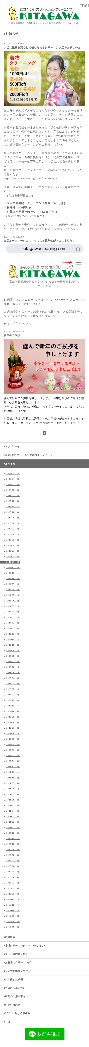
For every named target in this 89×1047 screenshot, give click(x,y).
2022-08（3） (13, 722)
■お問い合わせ (11, 1005)
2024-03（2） (13, 617)
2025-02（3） (13, 556)
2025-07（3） (13, 529)
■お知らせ (9, 463)
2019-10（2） (13, 910)
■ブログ (8, 1022)
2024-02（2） (13, 623)
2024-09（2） (13, 584)
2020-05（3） (13, 872)
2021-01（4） (13, 827)
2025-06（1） (13, 534)
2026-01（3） (13, 495)
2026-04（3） (13, 479)
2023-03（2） (13, 683)
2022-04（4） (13, 744)
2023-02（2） (13, 689)
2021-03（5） (13, 816)
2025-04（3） (13, 545)
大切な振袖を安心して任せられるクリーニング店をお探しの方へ (43, 47)
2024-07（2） (13, 595)
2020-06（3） (13, 866)
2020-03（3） (13, 883)
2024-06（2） (13, 600)
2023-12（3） (13, 634)
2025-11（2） (13, 506)
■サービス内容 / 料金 (15, 954)
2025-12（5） (13, 501)
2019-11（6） (13, 905)
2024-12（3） (13, 567)
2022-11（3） (13, 706)
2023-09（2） (13, 650)
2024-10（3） (13, 578)
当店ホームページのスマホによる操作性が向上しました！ (39, 240)
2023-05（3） (13, 672)
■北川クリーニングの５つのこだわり (24, 945)
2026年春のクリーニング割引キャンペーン (28, 455)
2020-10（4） (13, 844)
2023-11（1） (13, 639)
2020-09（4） (13, 849)
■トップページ (11, 446)
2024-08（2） (13, 589)
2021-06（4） (13, 800)
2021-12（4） (13, 766)
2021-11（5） (13, 772)
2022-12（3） (13, 700)
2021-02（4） (13, 822)
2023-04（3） (13, 678)
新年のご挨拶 (12, 335)
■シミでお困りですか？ (17, 971)
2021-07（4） (13, 794)
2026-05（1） (13, 473)
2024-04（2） (13, 612)
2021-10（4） (13, 777)
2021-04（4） (13, 811)
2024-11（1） (13, 573)
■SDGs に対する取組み (16, 1013)
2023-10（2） (13, 645)
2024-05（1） (13, 606)
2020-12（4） (13, 833)
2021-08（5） (13, 789)
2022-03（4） (13, 750)
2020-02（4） (13, 888)
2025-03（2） (13, 551)
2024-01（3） (13, 628)
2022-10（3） (13, 711)
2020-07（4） (13, 860)
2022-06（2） (13, 733)
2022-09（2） (13, 717)
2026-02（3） (13, 490)
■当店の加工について (15, 988)
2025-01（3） (13, 562)
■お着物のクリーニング (17, 962)
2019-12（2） (13, 899)
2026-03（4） (13, 484)
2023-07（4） (13, 661)
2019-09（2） (13, 916)
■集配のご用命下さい (15, 996)
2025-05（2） (13, 540)
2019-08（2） (13, 921)
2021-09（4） (13, 783)
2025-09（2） (13, 517)
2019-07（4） (13, 927)
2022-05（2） (13, 739)
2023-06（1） (13, 667)
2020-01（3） (13, 894)
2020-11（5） (13, 838)
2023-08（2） (13, 656)
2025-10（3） (13, 512)
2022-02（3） (13, 755)
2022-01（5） (13, 761)
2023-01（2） (13, 695)
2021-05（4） (13, 805)
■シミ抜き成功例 (13, 979)
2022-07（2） (13, 728)
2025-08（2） (13, 523)
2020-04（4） (13, 877)
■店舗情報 (9, 937)
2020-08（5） (13, 855)
